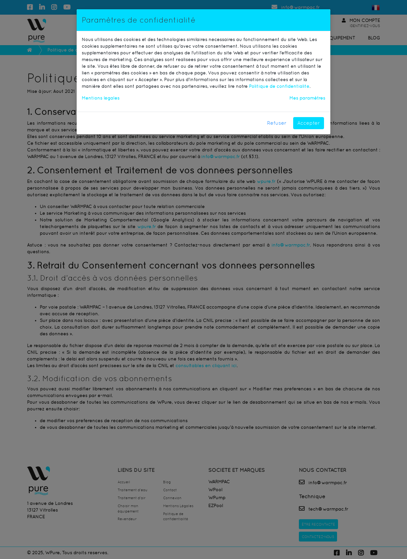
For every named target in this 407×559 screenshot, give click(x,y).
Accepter (308, 123)
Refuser (276, 123)
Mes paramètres (307, 98)
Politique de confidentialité (279, 86)
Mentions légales (101, 98)
